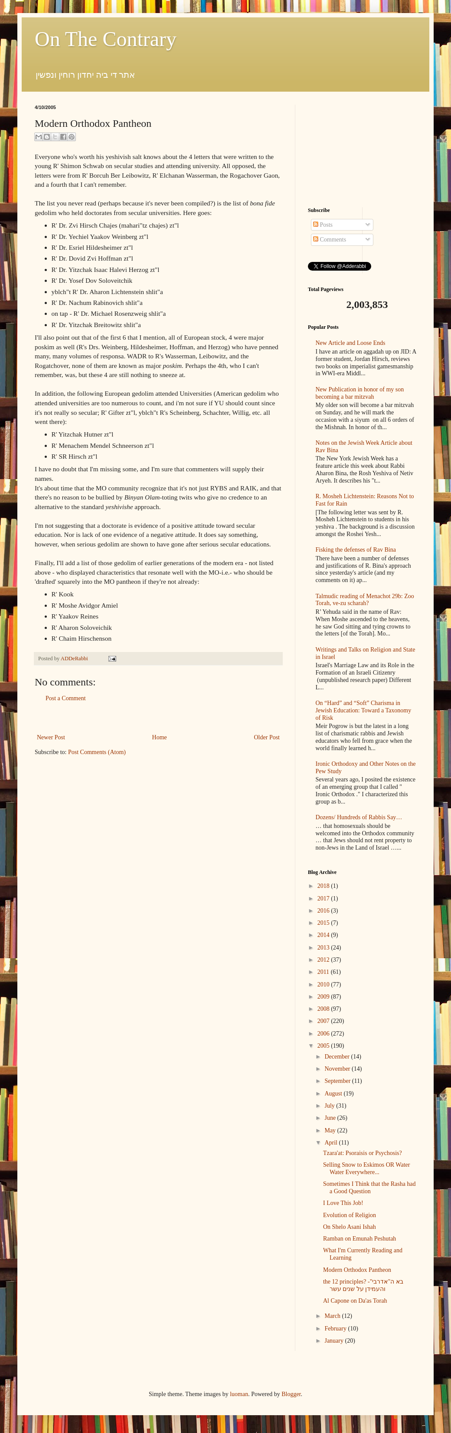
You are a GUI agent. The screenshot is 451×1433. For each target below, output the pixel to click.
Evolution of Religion (349, 1215)
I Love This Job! (343, 1203)
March (333, 1316)
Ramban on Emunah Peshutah (359, 1238)
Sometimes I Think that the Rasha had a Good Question (369, 1188)
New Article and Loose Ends (351, 343)
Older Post (267, 737)
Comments (329, 239)
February (336, 1328)
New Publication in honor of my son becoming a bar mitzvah (360, 393)
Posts (323, 225)
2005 (324, 1045)
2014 (324, 935)
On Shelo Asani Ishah (349, 1227)
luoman (239, 1394)
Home (159, 737)
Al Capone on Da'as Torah (355, 1300)
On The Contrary (105, 38)
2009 (324, 996)
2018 (324, 886)
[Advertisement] (158, 718)
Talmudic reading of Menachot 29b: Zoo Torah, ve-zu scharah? (365, 600)
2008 (324, 1009)
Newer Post (51, 737)
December (337, 1056)
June (330, 1118)
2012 (324, 959)
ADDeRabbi (75, 658)
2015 (324, 923)
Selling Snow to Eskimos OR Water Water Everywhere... (366, 1168)
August (333, 1093)
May (330, 1130)
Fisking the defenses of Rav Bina (356, 549)
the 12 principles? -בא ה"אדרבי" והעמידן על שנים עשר (363, 1285)
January (334, 1340)
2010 (324, 984)
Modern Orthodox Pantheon (357, 1270)
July (330, 1105)
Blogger (291, 1394)
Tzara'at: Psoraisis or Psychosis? (362, 1153)
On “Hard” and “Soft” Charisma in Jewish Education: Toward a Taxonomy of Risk (364, 710)
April (331, 1142)
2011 (324, 972)
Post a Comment (66, 698)
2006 (324, 1033)
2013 (324, 947)
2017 (324, 898)
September (338, 1081)
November (338, 1069)
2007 (324, 1021)
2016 (324, 910)
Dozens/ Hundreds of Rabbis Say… (359, 817)
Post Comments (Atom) (97, 752)
